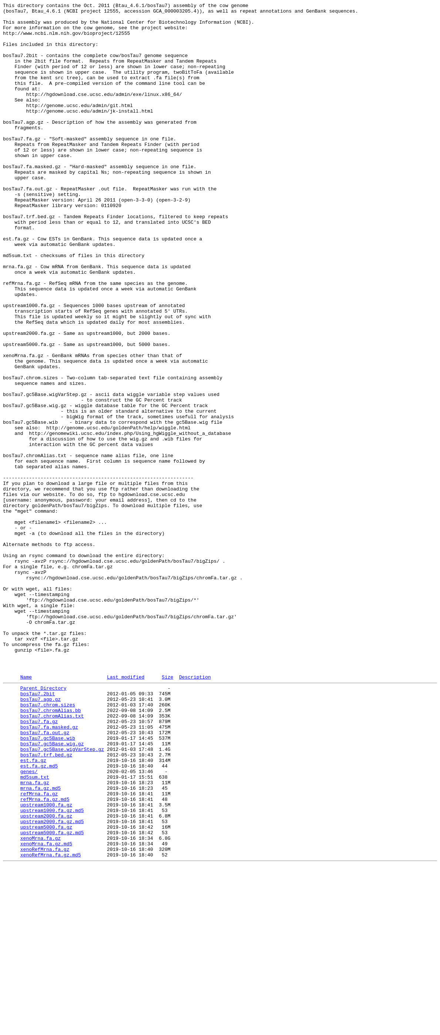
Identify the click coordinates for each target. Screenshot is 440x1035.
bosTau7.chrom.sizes (47, 843)
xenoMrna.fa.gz (40, 1003)
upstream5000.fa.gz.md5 (52, 997)
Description (195, 811)
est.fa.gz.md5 (39, 916)
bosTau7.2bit (37, 830)
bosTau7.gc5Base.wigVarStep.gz (62, 896)
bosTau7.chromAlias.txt (52, 856)
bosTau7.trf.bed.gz (46, 903)
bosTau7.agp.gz (40, 836)
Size (167, 811)
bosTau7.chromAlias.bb (50, 850)
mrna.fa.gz (34, 937)
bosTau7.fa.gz (39, 863)
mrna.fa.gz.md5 (40, 943)
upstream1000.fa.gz (46, 963)
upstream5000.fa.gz (46, 990)
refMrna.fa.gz (39, 950)
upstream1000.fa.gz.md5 (52, 970)
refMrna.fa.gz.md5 (45, 957)
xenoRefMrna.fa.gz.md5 (50, 1023)
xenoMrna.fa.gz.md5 (46, 1010)
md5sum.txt (34, 930)
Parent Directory (43, 823)
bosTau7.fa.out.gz (45, 876)
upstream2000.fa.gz (46, 977)
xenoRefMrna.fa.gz (45, 1017)
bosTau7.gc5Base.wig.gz (52, 890)
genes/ (29, 923)
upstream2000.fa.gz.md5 (52, 983)
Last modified (125, 811)
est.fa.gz (33, 910)
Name (26, 811)
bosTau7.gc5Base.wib (47, 883)
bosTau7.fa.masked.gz (49, 870)
